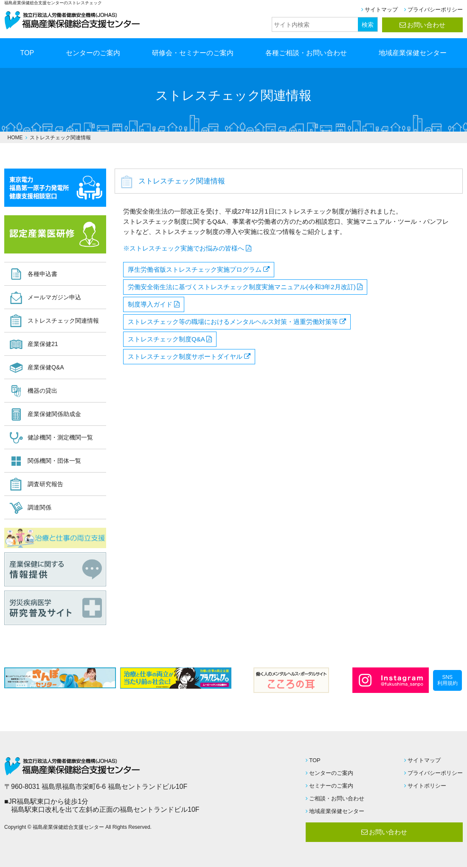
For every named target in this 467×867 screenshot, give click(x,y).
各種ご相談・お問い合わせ (306, 52)
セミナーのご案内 (331, 786)
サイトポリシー (427, 786)
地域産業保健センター (413, 52)
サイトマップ (381, 9)
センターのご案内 (93, 52)
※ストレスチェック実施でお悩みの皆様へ (183, 248)
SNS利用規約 (447, 680)
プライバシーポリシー (435, 9)
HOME (15, 138)
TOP (27, 52)
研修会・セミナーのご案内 (193, 52)
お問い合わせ (426, 24)
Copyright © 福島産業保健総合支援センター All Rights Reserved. (78, 827)
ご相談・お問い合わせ (336, 798)
